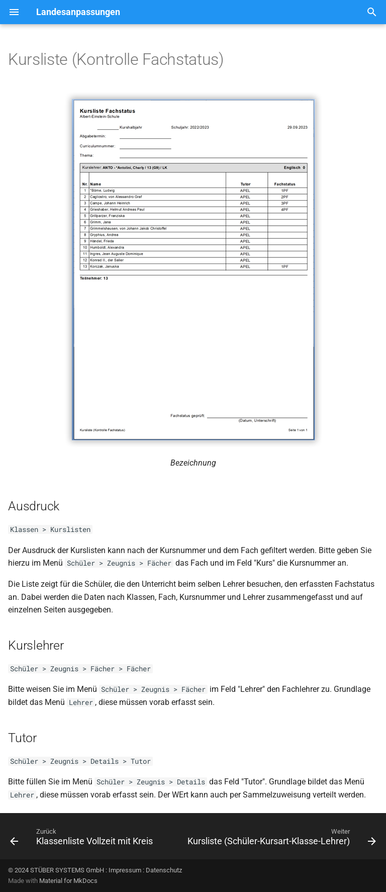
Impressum (125, 870)
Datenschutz (164, 870)
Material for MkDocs (68, 880)
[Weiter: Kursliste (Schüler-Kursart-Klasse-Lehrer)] (280, 839)
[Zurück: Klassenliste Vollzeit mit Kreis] (82, 839)
